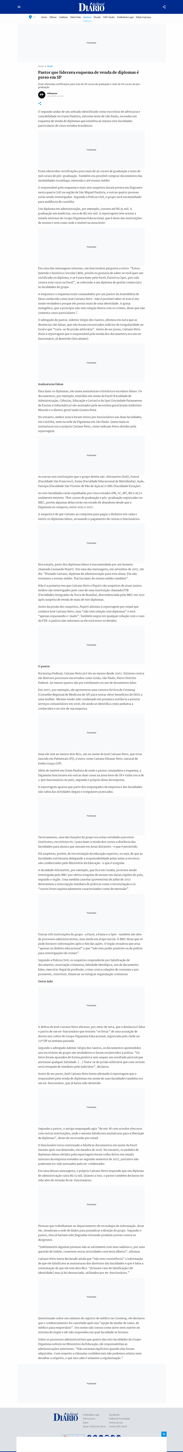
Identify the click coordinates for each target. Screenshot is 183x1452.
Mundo (97, 17)
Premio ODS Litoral (118, 1426)
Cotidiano (63, 17)
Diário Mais (75, 17)
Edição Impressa (143, 17)
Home (44, 17)
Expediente (114, 1414)
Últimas (52, 17)
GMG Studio (109, 17)
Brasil (49, 66)
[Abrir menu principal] (19, 7)
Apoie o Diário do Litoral (94, 1426)
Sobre (85, 1422)
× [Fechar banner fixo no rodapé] (164, 1434)
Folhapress (52, 93)
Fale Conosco (89, 1418)
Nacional (87, 17)
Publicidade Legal (125, 17)
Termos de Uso (116, 1422)
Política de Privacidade (119, 1418)
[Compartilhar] (164, 7)
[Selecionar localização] (32, 17)
